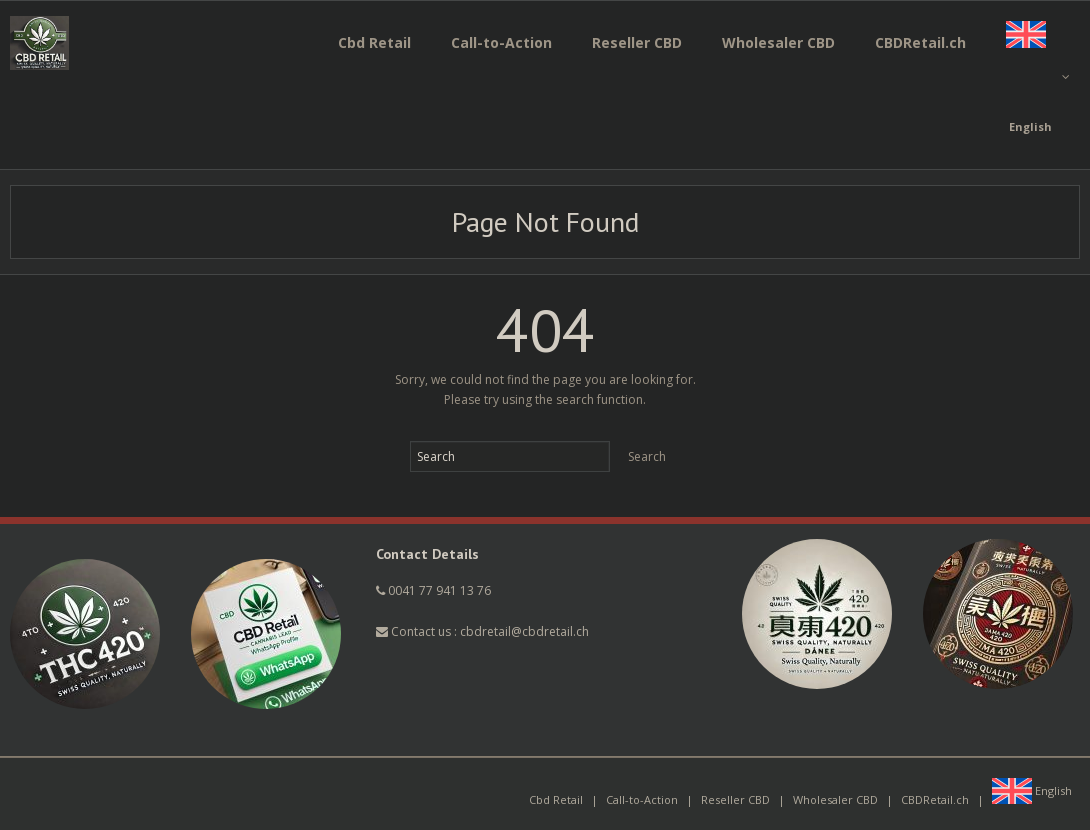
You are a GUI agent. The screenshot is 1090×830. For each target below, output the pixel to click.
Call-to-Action (642, 799)
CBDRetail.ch (935, 799)
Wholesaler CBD (835, 799)
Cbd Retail (556, 799)
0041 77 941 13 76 (439, 590)
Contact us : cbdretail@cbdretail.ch (482, 631)
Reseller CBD (735, 799)
